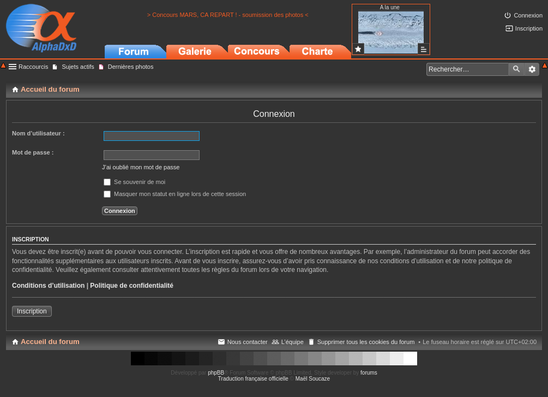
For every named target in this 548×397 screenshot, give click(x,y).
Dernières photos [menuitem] (131, 66)
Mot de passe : (32, 152)
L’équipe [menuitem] (292, 342)
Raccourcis (33, 66)
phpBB (216, 373)
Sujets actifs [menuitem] (78, 66)
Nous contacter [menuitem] (247, 342)
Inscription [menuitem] (529, 28)
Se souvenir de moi (134, 182)
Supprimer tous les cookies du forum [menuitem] (366, 342)
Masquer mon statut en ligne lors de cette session (175, 194)
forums (368, 373)
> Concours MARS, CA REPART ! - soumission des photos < (228, 14)
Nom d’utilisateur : (38, 133)
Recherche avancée (532, 69)
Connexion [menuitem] (528, 15)
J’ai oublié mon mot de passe (140, 167)
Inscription (32, 311)
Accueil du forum (50, 341)
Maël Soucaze (313, 379)
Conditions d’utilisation (48, 285)
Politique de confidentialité (131, 285)
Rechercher (516, 69)
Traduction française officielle (253, 379)
